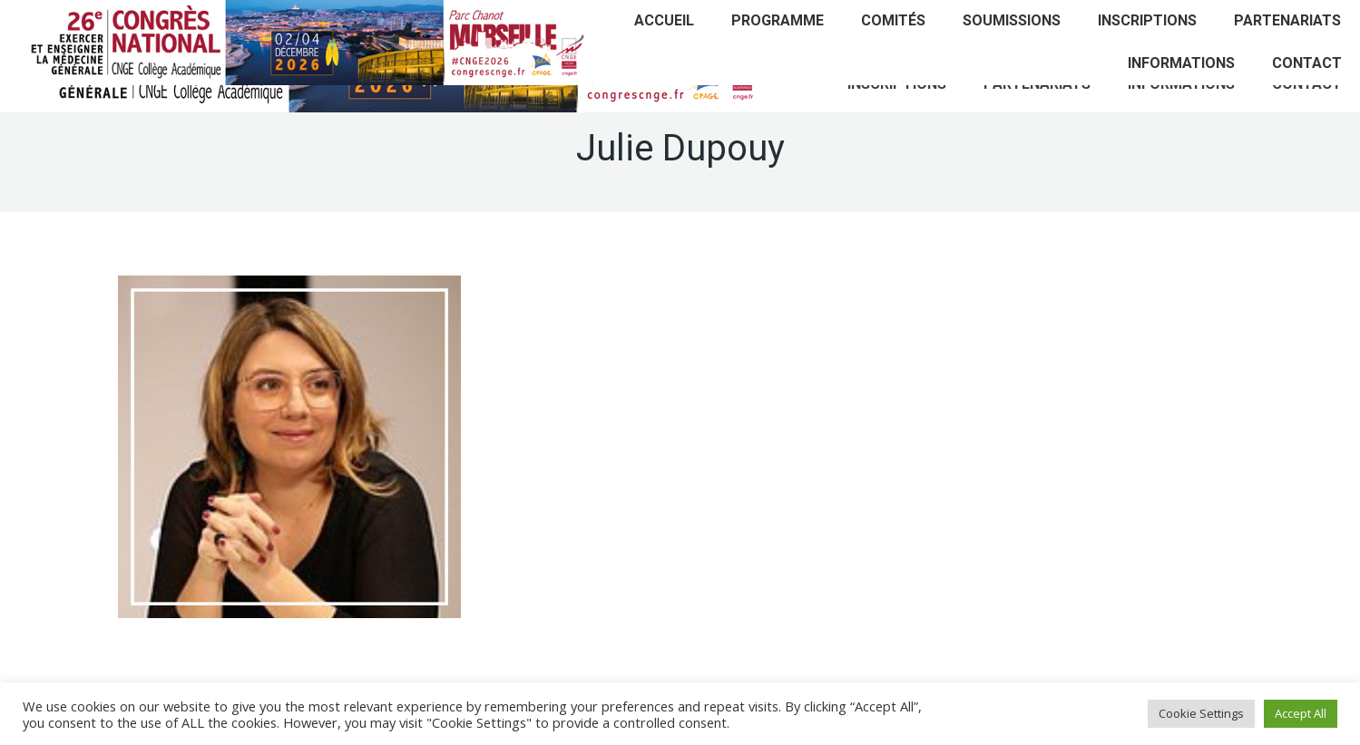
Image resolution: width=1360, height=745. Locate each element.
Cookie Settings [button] (1201, 713)
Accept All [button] (1300, 713)
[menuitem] (664, 21)
